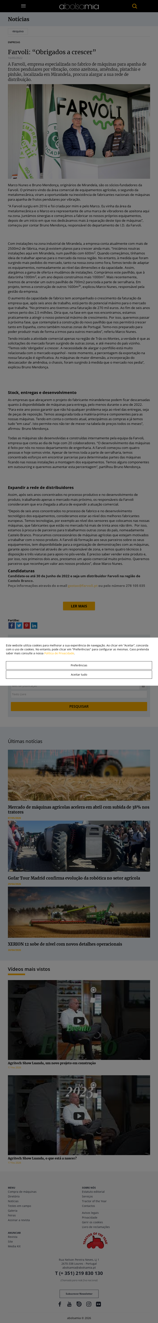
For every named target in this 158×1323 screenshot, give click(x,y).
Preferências (79, 665)
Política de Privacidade (59, 653)
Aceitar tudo (79, 674)
